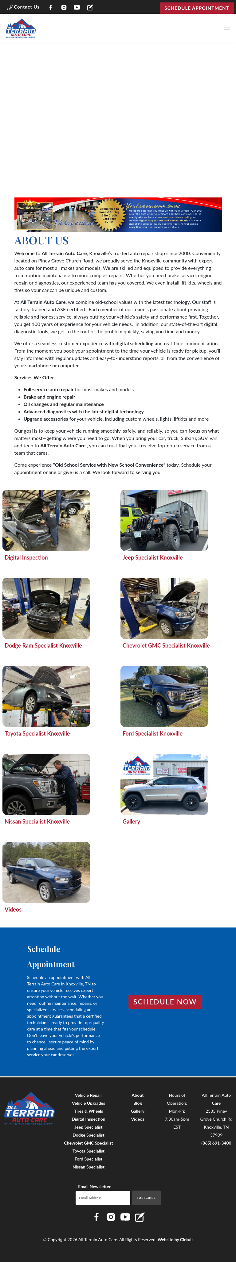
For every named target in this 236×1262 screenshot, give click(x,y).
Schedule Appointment (197, 8)
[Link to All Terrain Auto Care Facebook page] (50, 8)
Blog (137, 1103)
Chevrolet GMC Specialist (88, 1142)
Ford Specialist (89, 1158)
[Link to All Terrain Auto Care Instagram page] (63, 8)
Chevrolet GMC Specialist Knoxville (166, 645)
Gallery (131, 821)
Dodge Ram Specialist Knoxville (43, 645)
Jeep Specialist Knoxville (153, 557)
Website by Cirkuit (175, 1239)
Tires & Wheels (88, 1111)
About (138, 1095)
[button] (23, 8)
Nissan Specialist (88, 1166)
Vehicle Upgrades (88, 1103)
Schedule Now (165, 1002)
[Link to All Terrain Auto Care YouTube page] (77, 8)
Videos (13, 909)
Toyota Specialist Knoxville (37, 733)
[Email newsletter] (103, 1198)
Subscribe (146, 1197)
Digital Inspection (26, 557)
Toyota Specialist (88, 1150)
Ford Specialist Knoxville (153, 733)
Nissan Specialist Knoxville (37, 821)
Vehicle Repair (88, 1095)
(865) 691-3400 (216, 1142)
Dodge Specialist (88, 1135)
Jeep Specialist (89, 1127)
